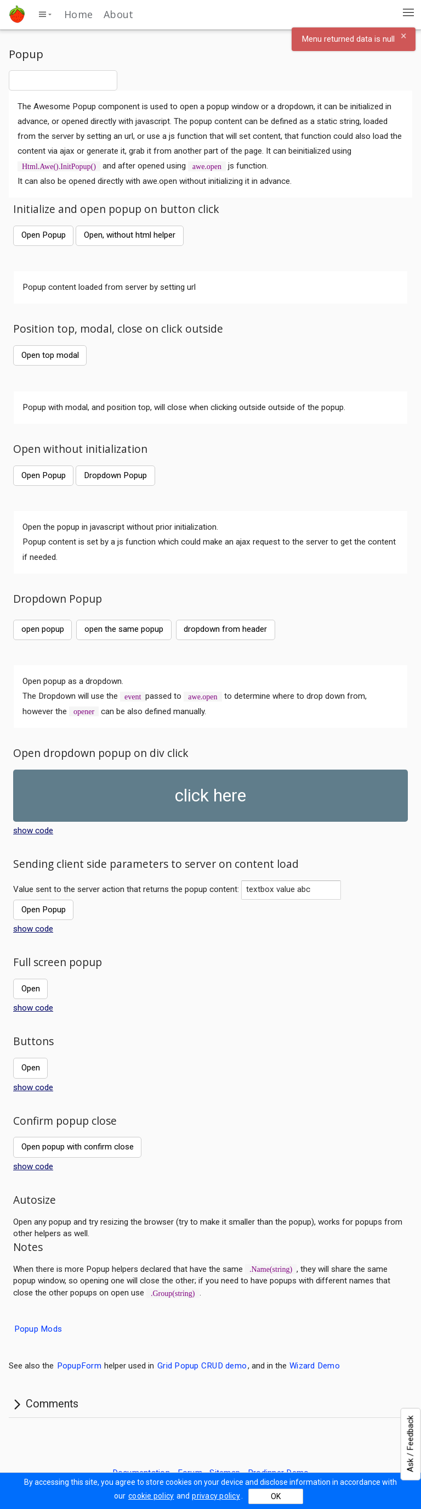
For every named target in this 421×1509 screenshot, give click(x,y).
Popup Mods (38, 1328)
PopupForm (79, 1366)
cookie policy (151, 1495)
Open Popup (43, 235)
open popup (42, 629)
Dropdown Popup (115, 475)
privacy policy (216, 1495)
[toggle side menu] (45, 14)
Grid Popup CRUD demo (202, 1366)
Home (78, 14)
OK (276, 1496)
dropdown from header (225, 629)
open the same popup (123, 629)
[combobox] (63, 80)
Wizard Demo (314, 1366)
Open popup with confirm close (77, 1147)
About (118, 14)
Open (30, 989)
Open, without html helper (129, 235)
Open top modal (50, 355)
